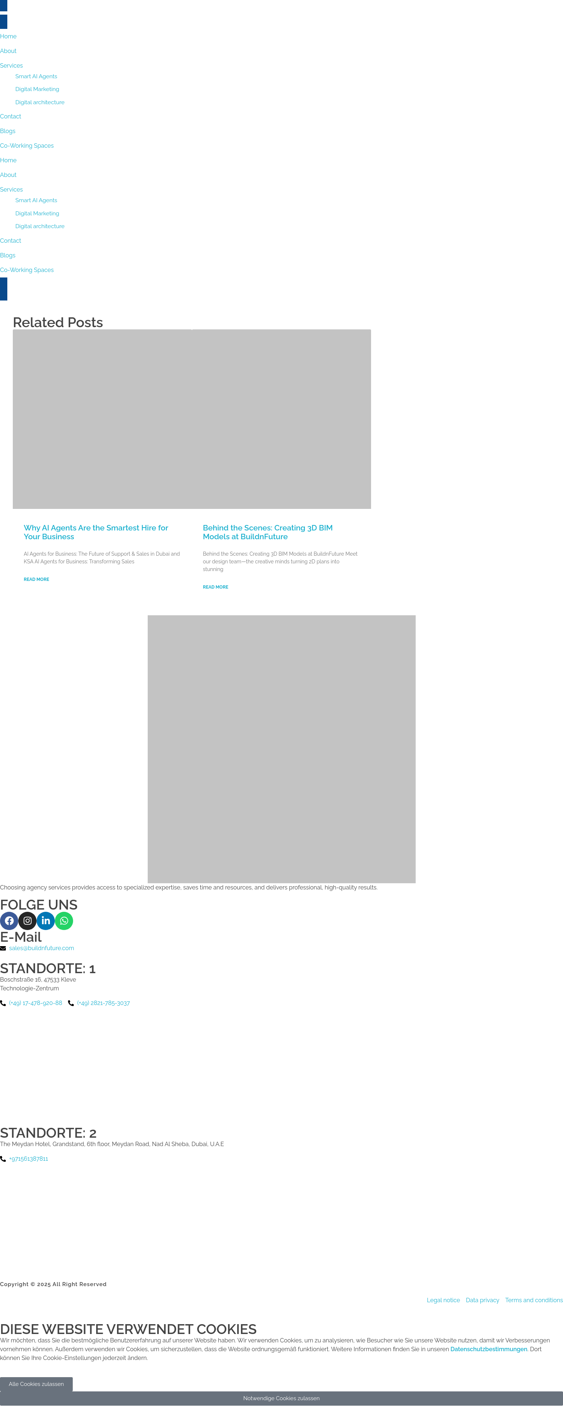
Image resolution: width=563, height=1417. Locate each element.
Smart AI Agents (36, 200)
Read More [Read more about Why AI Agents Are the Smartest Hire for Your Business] (36, 579)
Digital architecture (40, 226)
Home (8, 160)
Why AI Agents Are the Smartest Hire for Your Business (96, 532)
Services (11, 189)
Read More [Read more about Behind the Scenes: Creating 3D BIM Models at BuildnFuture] (215, 587)
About (8, 174)
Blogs (7, 255)
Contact (10, 240)
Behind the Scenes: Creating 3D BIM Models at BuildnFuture (268, 532)
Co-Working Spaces (27, 270)
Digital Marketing (37, 213)
